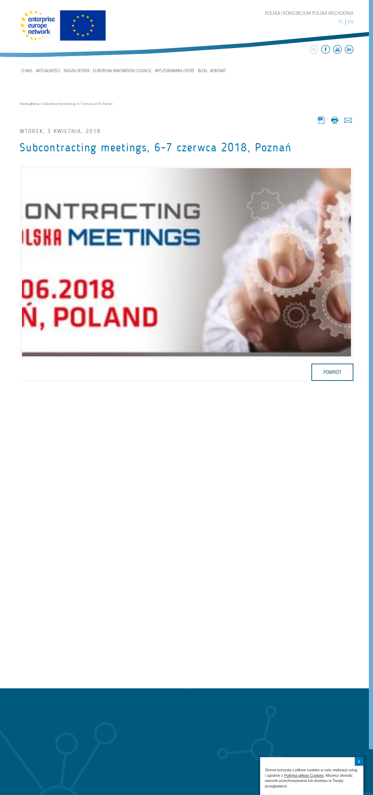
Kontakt (218, 71)
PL (341, 22)
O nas (26, 71)
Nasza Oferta (76, 71)
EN (350, 22)
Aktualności (48, 71)
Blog (202, 71)
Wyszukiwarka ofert (174, 71)
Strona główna (29, 104)
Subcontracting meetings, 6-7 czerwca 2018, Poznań (156, 147)
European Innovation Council (122, 71)
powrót (332, 372)
